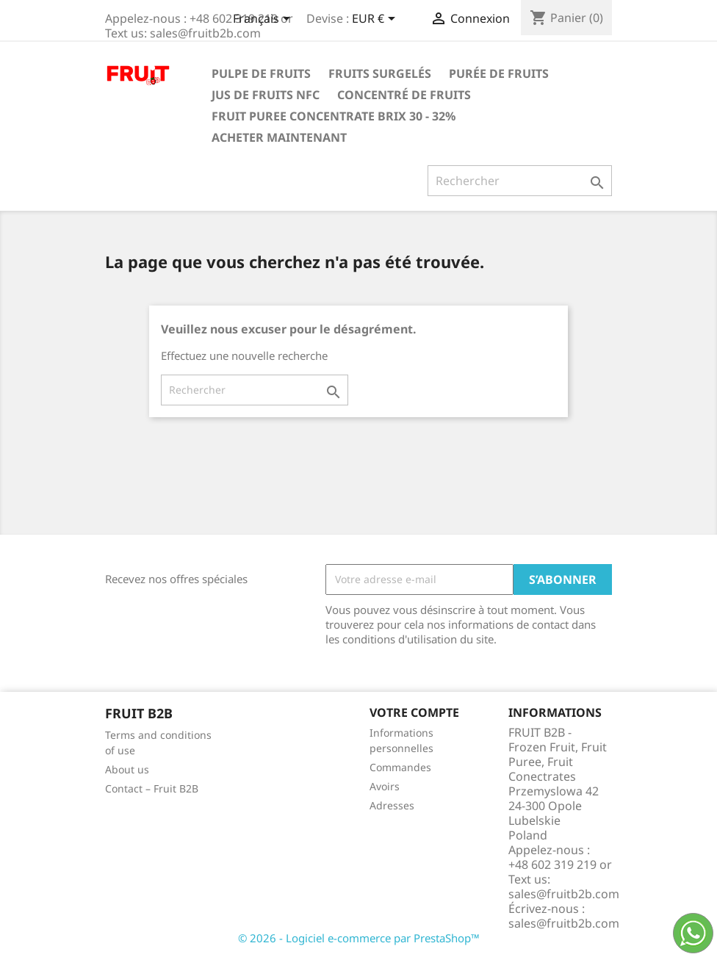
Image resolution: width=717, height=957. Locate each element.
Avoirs (385, 786)
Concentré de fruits (404, 95)
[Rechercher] (520, 180)
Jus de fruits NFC (266, 95)
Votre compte (414, 712)
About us (127, 769)
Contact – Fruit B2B (151, 788)
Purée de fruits (499, 73)
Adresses (392, 805)
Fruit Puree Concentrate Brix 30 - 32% (333, 116)
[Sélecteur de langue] (264, 20)
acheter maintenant (279, 137)
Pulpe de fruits (261, 73)
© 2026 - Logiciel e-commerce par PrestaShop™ (359, 938)
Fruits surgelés (379, 73)
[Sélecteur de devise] (376, 20)
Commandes (400, 767)
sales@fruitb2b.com (563, 923)
